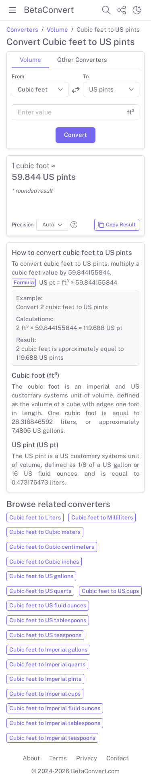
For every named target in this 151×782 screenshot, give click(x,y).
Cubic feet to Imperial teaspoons (52, 738)
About (31, 758)
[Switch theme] (136, 10)
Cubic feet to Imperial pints (45, 679)
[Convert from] (40, 89)
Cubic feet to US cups (110, 591)
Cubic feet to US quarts (40, 591)
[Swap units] (75, 89)
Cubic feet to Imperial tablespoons (54, 723)
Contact (117, 758)
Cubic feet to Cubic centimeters (51, 547)
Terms (58, 758)
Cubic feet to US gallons (41, 576)
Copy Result (116, 224)
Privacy (86, 758)
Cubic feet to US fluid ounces (47, 605)
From (18, 76)
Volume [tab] (30, 59)
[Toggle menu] (12, 10)
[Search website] (106, 10)
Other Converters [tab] (82, 59)
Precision (23, 225)
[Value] (67, 112)
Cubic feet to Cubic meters (45, 532)
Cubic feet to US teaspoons (45, 635)
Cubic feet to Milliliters (102, 517)
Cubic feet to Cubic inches (44, 561)
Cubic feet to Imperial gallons (48, 649)
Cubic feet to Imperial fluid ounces (54, 708)
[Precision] (52, 225)
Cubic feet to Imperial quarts (47, 664)
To (86, 76)
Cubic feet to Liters (35, 517)
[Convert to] (111, 89)
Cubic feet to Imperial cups (45, 693)
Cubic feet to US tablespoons (47, 620)
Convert (75, 134)
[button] (73, 224)
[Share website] (121, 10)
